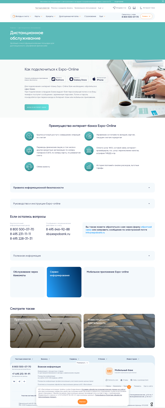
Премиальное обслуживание (85, 8)
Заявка (146, 16)
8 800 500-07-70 (130, 17)
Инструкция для (99, 79)
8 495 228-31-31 (21, 238)
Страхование (90, 16)
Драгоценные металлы (69, 16)
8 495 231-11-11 (20, 234)
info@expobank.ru (95, 232)
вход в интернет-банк (36, 107)
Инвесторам (133, 360)
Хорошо (82, 402)
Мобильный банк (124, 371)
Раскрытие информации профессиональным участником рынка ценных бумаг (65, 382)
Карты (37, 16)
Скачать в (58, 79)
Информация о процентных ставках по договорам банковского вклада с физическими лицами (58, 372)
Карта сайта (148, 387)
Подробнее (120, 1)
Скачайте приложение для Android (125, 373)
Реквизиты (137, 387)
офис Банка (30, 89)
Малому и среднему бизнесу (62, 8)
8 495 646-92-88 (58, 229)
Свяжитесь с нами (129, 14)
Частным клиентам (42, 8)
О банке (102, 360)
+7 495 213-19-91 (21, 374)
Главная (13, 28)
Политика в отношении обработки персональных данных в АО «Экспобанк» (65, 385)
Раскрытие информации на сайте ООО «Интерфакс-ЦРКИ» (50, 377)
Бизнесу (45, 360)
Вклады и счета (22, 16)
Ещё (101, 16)
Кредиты (49, 16)
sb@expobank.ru (58, 234)
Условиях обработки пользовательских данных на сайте (103, 389)
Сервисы (74, 360)
